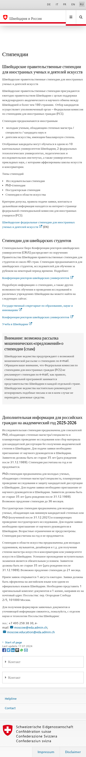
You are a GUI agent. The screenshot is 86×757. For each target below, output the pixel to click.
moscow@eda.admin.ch (30, 623)
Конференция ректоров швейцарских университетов (37, 273)
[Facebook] (4, 645)
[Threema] (17, 645)
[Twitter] (9, 645)
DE (49, 4)
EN (73, 4)
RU (82, 4)
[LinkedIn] (13, 645)
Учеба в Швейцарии (17, 319)
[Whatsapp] (22, 645)
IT (57, 4)
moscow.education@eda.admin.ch (31, 628)
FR (64, 4)
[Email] (26, 645)
